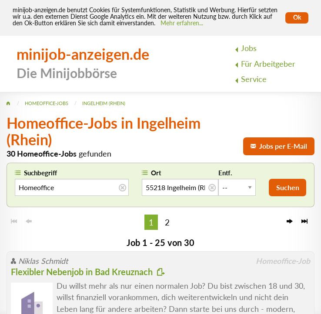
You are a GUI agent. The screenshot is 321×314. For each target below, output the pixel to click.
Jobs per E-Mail (279, 146)
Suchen (287, 187)
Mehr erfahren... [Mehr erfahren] (181, 23)
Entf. (225, 173)
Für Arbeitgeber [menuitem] (268, 63)
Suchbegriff (40, 173)
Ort (156, 173)
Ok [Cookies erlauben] (297, 17)
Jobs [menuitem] (249, 48)
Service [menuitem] (254, 79)
